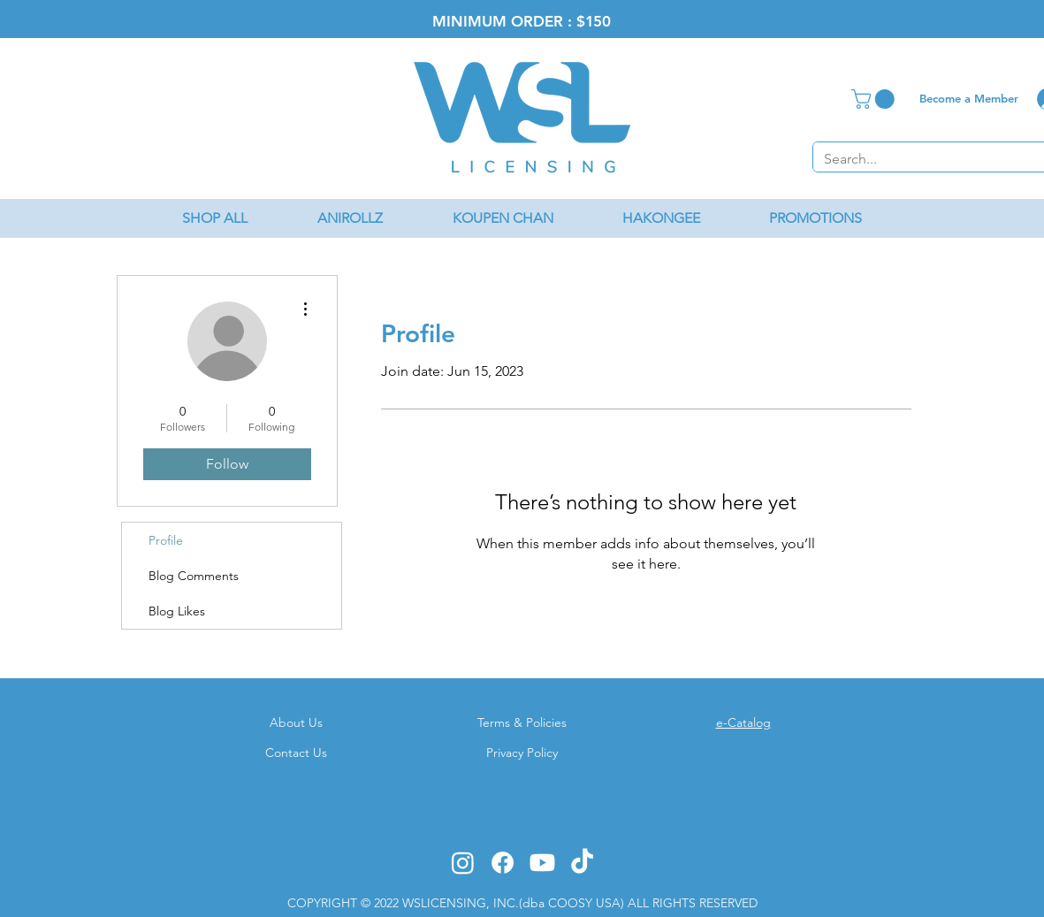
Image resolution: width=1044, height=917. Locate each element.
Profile (166, 540)
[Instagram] (462, 862)
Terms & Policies (522, 722)
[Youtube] (542, 862)
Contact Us (296, 752)
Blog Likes (177, 611)
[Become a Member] (969, 98)
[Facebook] (502, 862)
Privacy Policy (522, 752)
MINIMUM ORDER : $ (508, 21)
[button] (875, 99)
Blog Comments (194, 576)
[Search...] (921, 159)
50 (602, 21)
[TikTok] (582, 862)
